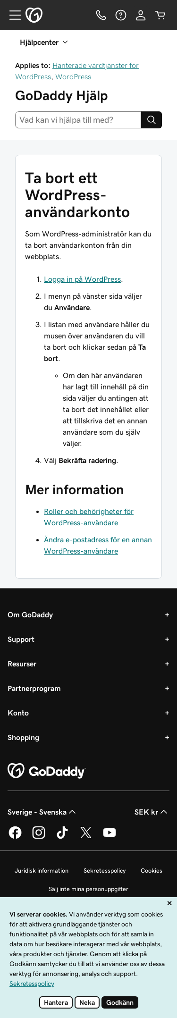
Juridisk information (41, 870)
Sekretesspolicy (105, 870)
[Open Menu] (11, 15)
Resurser (22, 663)
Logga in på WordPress (82, 279)
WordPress (73, 76)
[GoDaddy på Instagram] (38, 837)
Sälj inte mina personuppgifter (88, 889)
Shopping (23, 737)
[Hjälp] (121, 15)
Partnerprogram (34, 688)
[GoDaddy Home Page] (47, 771)
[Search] (151, 119)
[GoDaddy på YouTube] (109, 837)
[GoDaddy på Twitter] (85, 837)
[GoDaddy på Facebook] (15, 837)
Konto (18, 712)
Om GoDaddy (30, 614)
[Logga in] (141, 15)
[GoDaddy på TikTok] (62, 837)
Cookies (151, 870)
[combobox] (78, 120)
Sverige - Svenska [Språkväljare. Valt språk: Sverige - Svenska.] (43, 811)
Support (21, 639)
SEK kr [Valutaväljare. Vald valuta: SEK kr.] (152, 811)
